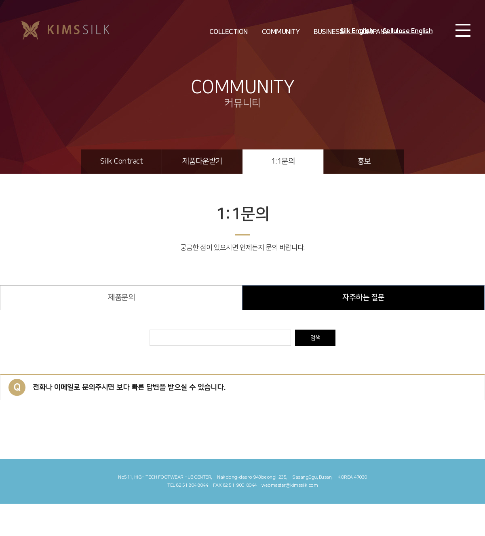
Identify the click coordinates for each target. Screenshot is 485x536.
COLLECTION (228, 32)
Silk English (356, 31)
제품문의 (121, 297)
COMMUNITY (281, 32)
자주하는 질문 (363, 297)
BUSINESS (329, 32)
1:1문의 (283, 161)
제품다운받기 (202, 161)
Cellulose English (407, 31)
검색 (315, 337)
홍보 (364, 161)
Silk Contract (121, 161)
